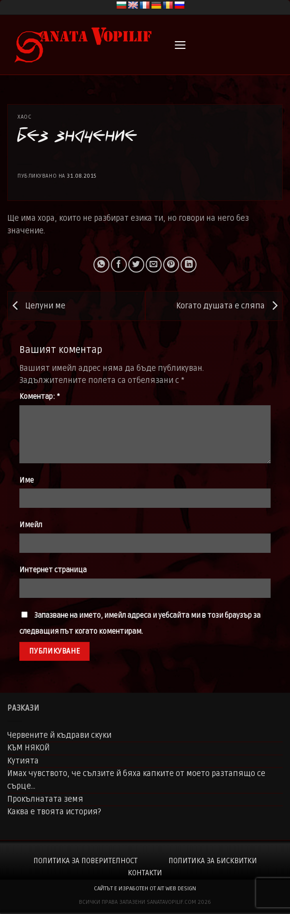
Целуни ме (36, 306)
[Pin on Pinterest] (171, 265)
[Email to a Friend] (154, 265)
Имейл (30, 525)
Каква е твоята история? (54, 812)
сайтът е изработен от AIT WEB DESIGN (145, 888)
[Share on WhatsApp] (101, 265)
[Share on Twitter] (136, 265)
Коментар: (39, 397)
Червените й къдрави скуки (59, 735)
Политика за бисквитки (212, 860)
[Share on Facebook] (119, 265)
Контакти (145, 872)
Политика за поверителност (85, 860)
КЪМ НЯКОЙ (28, 748)
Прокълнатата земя (45, 799)
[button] (180, 45)
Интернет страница (53, 570)
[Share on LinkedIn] (189, 265)
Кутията (23, 761)
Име (26, 480)
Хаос (24, 117)
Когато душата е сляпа (229, 306)
